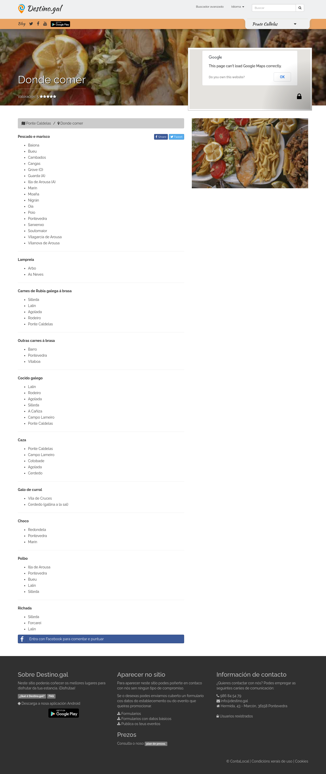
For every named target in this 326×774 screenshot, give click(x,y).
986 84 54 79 (230, 696)
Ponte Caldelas (264, 24)
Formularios (131, 714)
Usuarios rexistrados (236, 716)
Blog (21, 23)
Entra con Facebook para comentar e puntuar (61, 639)
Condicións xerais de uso (272, 761)
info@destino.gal (234, 701)
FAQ (51, 696)
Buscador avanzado (210, 6)
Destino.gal (44, 8)
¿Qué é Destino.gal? (32, 696)
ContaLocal (239, 761)
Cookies (301, 761)
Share (161, 137)
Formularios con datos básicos (146, 719)
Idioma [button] (237, 6)
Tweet (176, 137)
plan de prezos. (156, 743)
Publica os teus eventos (140, 724)
